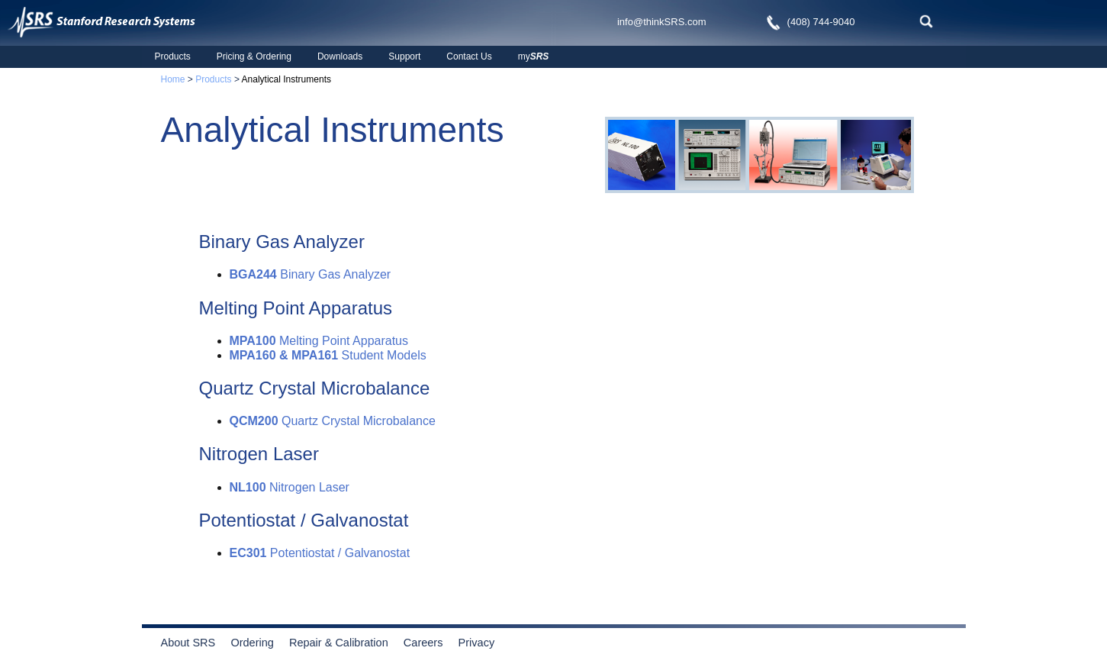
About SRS (194, 642)
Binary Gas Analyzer (310, 274)
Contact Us (468, 56)
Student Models (328, 355)
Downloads (339, 56)
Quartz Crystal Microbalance (333, 420)
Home (173, 79)
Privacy (477, 642)
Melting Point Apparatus (319, 340)
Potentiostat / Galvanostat (320, 552)
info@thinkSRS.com (661, 21)
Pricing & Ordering (254, 56)
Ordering (258, 642)
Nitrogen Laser (289, 487)
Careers (423, 642)
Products (173, 56)
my (533, 56)
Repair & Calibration (338, 642)
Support (404, 56)
